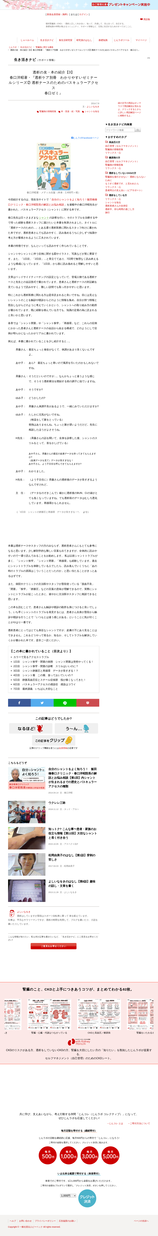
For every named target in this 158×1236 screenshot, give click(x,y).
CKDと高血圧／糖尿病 (105, 1016)
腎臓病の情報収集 (47, 111)
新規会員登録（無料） (58, 14)
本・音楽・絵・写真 (70, 111)
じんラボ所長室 (57, 33)
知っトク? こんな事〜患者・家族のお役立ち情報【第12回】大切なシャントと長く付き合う (72, 833)
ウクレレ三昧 (56, 802)
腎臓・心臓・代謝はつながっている (56, 1016)
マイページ (141, 40)
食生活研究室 (65, 40)
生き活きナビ (47, 40)
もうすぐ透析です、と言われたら (122, 183)
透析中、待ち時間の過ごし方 (119, 209)
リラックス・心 (113, 152)
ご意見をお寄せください (53, 946)
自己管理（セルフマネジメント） (122, 146)
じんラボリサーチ (84, 33)
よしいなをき (93, 106)
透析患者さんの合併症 (116, 205)
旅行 (107, 212)
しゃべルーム (27, 40)
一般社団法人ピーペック (31, 1227)
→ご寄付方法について (139, 1123)
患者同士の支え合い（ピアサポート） (124, 190)
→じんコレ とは (115, 1123)
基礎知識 (103, 40)
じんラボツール (121, 40)
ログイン (83, 14)
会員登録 (63, 748)
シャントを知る (92, 111)
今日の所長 (107, 33)
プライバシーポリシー (45, 1221)
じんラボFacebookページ (85, 138)
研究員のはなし (84, 40)
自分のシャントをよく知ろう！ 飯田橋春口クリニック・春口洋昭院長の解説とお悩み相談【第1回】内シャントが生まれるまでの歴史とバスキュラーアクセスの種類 (72, 777)
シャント (44, 217)
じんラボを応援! (136, 33)
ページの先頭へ (141, 1221)
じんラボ (13, 47)
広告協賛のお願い (67, 1221)
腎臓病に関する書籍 (44, 47)
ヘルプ (13, 1221)
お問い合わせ (25, 1221)
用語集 (146, 19)
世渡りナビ (28, 33)
